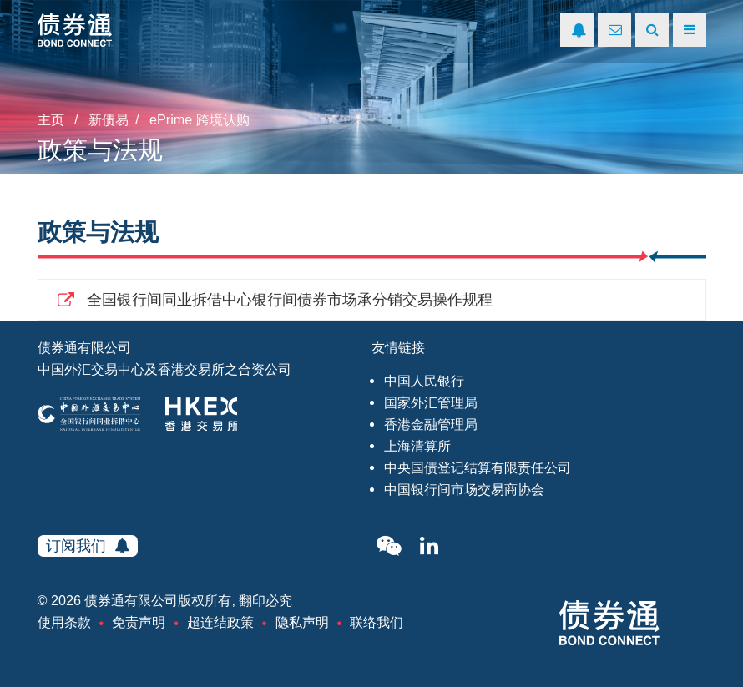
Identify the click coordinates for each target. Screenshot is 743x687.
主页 (51, 119)
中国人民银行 (424, 380)
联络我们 (376, 621)
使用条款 (64, 621)
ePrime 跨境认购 (199, 119)
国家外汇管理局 (431, 402)
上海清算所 (417, 445)
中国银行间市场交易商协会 (464, 489)
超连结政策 (220, 621)
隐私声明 (302, 621)
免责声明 (138, 621)
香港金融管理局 (431, 424)
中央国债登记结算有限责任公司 (477, 467)
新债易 (108, 119)
